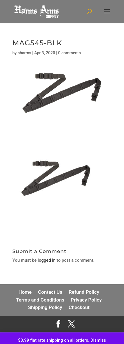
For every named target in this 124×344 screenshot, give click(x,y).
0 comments (69, 53)
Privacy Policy (86, 300)
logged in (47, 260)
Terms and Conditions (40, 300)
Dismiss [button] (98, 340)
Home (25, 292)
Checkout (79, 307)
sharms (24, 53)
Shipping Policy (45, 307)
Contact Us (50, 292)
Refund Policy (84, 292)
